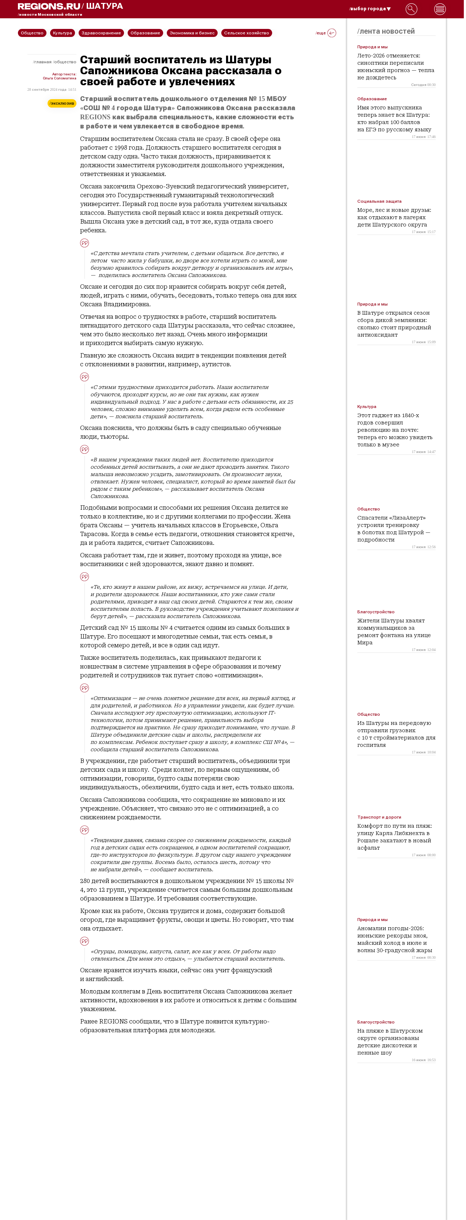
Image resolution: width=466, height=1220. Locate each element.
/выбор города (370, 8)
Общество (65, 61)
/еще (326, 33)
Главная (43, 61)
